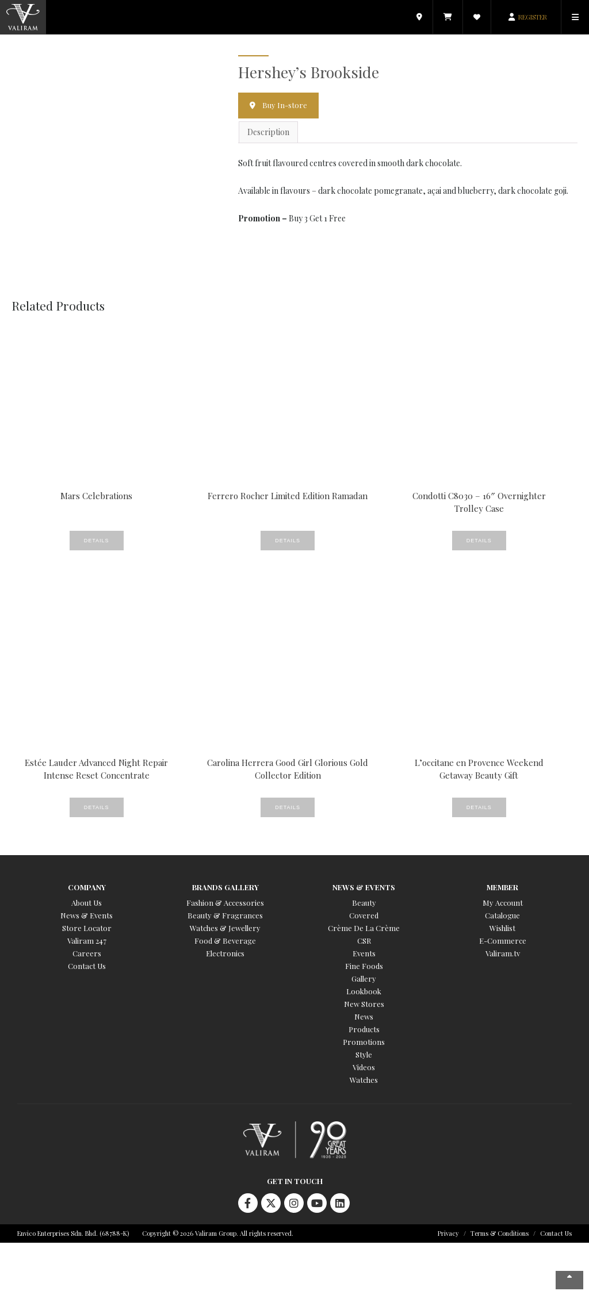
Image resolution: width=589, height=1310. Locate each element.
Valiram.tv (502, 953)
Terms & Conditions (500, 1233)
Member (502, 887)
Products (364, 1029)
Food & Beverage (225, 940)
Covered (363, 915)
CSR (364, 940)
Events (364, 953)
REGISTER (532, 17)
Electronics (225, 953)
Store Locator (87, 928)
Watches (364, 1080)
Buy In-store (284, 105)
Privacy (448, 1233)
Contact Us (87, 966)
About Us (86, 902)
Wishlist (502, 928)
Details (96, 540)
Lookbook (363, 991)
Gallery (363, 978)
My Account (503, 902)
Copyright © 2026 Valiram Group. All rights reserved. (217, 1233)
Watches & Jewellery (225, 928)
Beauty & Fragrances (225, 915)
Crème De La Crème (364, 928)
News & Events (86, 915)
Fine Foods (364, 966)
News (363, 1016)
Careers (86, 953)
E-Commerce (502, 940)
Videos (364, 1067)
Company (87, 887)
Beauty (364, 902)
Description (268, 132)
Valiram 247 (86, 940)
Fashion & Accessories (225, 902)
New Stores (364, 1004)
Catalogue (502, 915)
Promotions (364, 1042)
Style (363, 1054)
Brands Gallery (225, 887)
